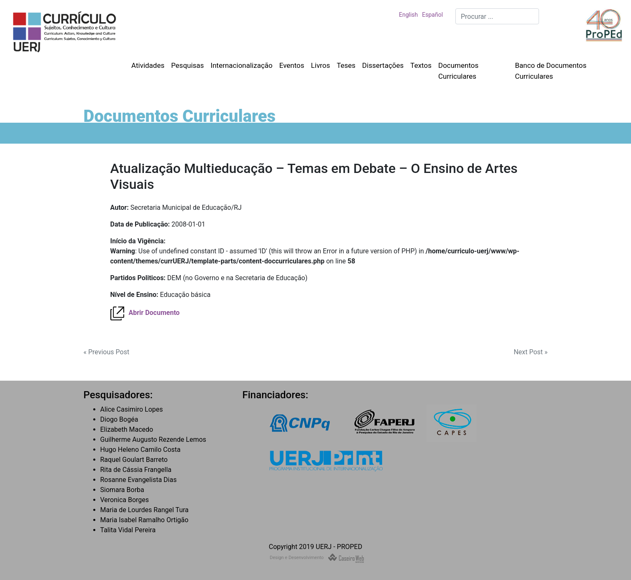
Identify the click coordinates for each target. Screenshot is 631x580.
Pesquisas (187, 65)
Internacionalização (242, 65)
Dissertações (383, 65)
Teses (346, 65)
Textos (421, 65)
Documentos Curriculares (458, 70)
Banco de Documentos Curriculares (550, 70)
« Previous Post (107, 352)
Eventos (291, 65)
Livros (320, 65)
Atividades (147, 65)
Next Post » (530, 352)
